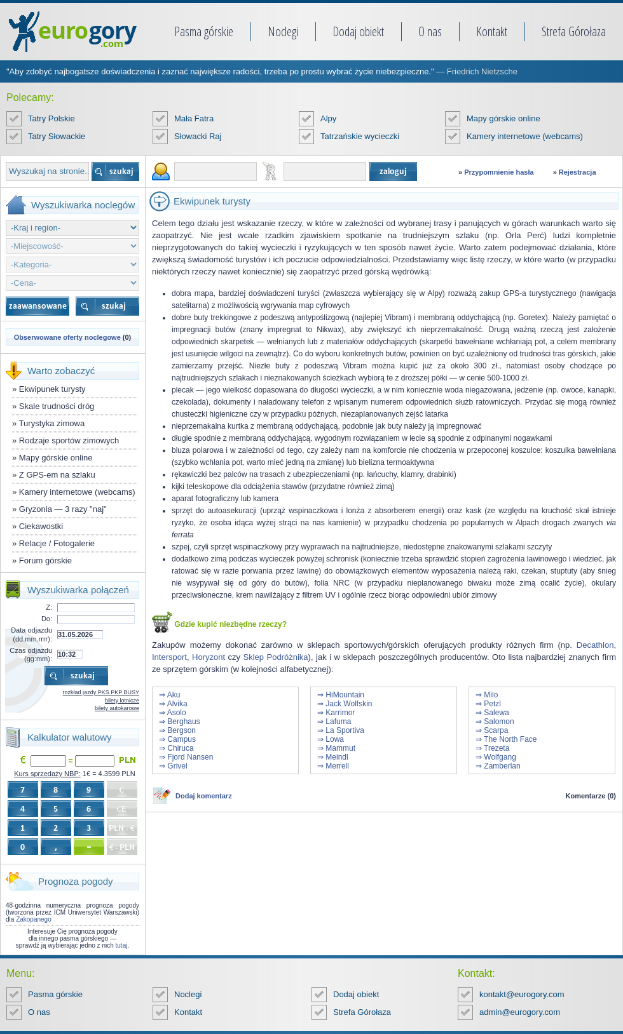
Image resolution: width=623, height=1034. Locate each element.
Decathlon (595, 645)
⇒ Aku (169, 694)
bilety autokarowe (117, 708)
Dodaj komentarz (203, 796)
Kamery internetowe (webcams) (525, 136)
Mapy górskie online (503, 118)
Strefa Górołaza (574, 31)
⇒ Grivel (173, 766)
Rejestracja (577, 172)
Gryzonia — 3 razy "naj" (63, 509)
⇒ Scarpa (492, 730)
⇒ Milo (487, 694)
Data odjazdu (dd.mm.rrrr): (31, 634)
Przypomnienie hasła (498, 172)
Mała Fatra (194, 118)
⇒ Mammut (336, 748)
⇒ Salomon (495, 721)
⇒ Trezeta (492, 748)
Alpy (328, 118)
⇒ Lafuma (334, 721)
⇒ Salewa (492, 712)
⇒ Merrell (333, 766)
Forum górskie (45, 560)
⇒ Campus (177, 739)
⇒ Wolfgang (496, 757)
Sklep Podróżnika (275, 657)
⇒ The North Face (506, 739)
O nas (430, 31)
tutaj (122, 945)
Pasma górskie (203, 31)
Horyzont (208, 657)
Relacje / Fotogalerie (57, 543)
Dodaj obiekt (358, 31)
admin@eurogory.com (519, 1012)
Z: (49, 607)
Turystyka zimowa (52, 423)
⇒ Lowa (330, 739)
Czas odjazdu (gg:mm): (31, 654)
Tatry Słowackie (56, 136)
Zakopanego (33, 919)
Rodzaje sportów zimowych (69, 440)
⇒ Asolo (172, 712)
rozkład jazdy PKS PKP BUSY (101, 692)
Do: (46, 618)
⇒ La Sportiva (340, 730)
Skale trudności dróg (57, 406)
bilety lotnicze (122, 700)
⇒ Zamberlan (498, 766)
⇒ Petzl (488, 703)
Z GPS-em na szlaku (57, 475)
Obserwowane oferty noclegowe (67, 337)
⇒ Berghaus (179, 721)
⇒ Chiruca (176, 748)
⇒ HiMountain (340, 694)
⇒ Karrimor (336, 712)
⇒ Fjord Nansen (186, 757)
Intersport (169, 657)
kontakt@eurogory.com (522, 994)
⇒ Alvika (173, 703)
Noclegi (283, 31)
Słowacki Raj (197, 136)
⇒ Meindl (332, 757)
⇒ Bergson (177, 730)
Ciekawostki (41, 526)
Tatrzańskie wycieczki (359, 136)
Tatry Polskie (51, 118)
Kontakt (491, 31)
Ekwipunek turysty (52, 389)
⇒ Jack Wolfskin (344, 703)
